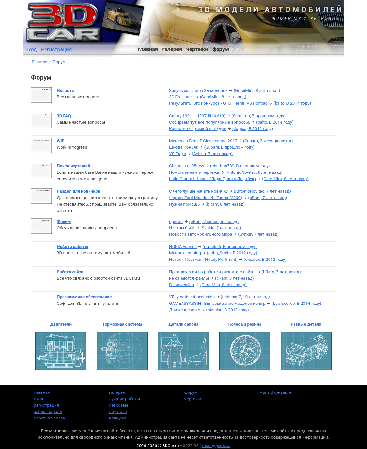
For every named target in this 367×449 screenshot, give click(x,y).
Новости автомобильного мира (200, 234)
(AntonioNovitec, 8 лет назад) (254, 172)
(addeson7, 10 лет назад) (245, 297)
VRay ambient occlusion (192, 297)
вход (38, 398)
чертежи (197, 49)
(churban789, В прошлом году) (240, 165)
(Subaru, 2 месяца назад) (268, 140)
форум (220, 49)
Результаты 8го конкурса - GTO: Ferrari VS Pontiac (218, 103)
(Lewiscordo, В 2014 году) (296, 303)
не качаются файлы (189, 278)
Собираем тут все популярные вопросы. (209, 122)
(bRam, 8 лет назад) (225, 204)
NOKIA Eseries (183, 246)
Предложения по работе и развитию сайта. (212, 271)
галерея (172, 49)
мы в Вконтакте (275, 392)
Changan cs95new (186, 165)
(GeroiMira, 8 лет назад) (257, 90)
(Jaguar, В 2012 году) (252, 128)
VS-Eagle (177, 153)
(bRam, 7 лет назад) (267, 197)
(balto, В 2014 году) (292, 103)
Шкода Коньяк (183, 147)
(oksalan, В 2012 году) (265, 259)
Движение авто (184, 309)
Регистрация (56, 50)
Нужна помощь (184, 204)
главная (148, 49)
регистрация (46, 405)
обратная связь (49, 418)
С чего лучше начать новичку (198, 191)
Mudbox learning (185, 253)
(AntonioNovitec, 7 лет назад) (262, 191)
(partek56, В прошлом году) (230, 246)
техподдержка (216, 445)
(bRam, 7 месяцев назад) (214, 221)
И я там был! (181, 227)
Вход (31, 50)
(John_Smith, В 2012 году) (232, 253)
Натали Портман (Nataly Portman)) (203, 259)
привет (176, 221)
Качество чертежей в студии (197, 128)
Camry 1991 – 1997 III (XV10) (197, 115)
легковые (118, 405)
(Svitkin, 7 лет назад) (212, 153)
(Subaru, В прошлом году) (229, 147)
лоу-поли (118, 411)
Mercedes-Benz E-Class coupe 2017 (203, 140)
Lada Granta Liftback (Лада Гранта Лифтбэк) (212, 178)
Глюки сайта (181, 284)
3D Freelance (181, 96)
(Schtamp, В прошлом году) (258, 115)
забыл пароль (48, 411)
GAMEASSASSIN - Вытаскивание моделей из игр (217, 303)
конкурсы (119, 418)
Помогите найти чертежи (194, 172)
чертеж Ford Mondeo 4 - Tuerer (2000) (205, 197)
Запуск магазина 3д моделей (198, 90)
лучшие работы (124, 398)
